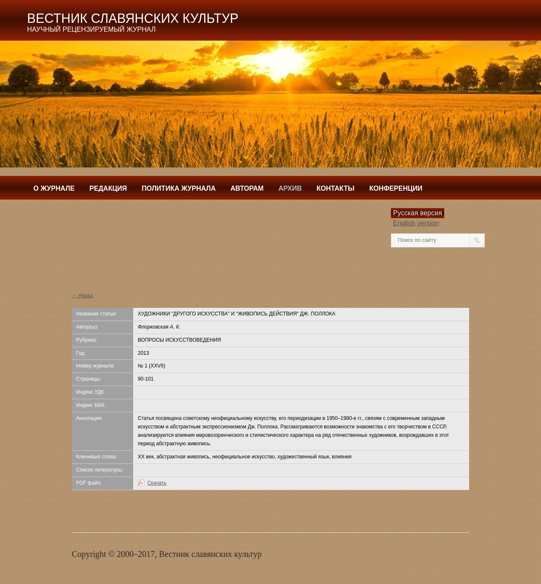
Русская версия (417, 213)
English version (416, 223)
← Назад (82, 296)
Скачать (157, 483)
